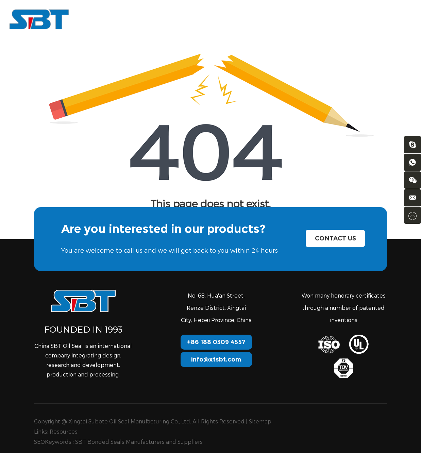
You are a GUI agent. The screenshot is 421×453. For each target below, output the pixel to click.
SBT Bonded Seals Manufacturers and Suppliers (139, 441)
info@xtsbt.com (216, 359)
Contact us (303, 19)
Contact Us (335, 238)
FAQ (233, 19)
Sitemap (260, 421)
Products (134, 19)
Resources (64, 431)
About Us (170, 19)
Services (205, 19)
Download (265, 19)
